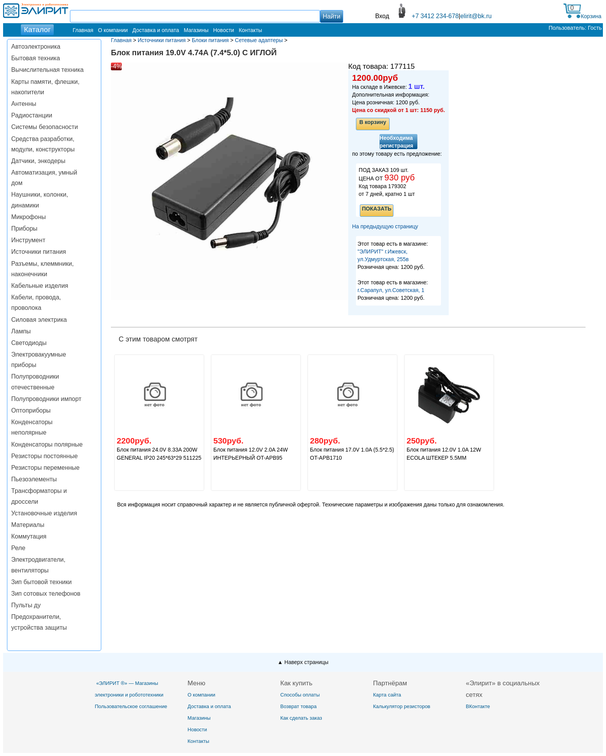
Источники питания (38, 251)
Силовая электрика (39, 319)
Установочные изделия (44, 513)
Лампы (21, 331)
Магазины (196, 30)
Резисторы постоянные (44, 456)
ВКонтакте (478, 706)
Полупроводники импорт (46, 399)
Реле (18, 548)
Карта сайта (387, 695)
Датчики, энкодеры (38, 161)
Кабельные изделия (39, 285)
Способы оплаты (300, 695)
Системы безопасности (44, 127)
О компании (113, 30)
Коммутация (28, 536)
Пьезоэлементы (34, 479)
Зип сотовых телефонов (45, 593)
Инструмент (28, 240)
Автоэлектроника (35, 46)
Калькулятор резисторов (401, 706)
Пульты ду (26, 605)
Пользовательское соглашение (131, 706)
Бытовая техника (35, 58)
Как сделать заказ (301, 718)
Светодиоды (29, 343)
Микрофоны (28, 217)
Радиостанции (31, 115)
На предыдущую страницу (385, 226)
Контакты (250, 30)
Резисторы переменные (45, 467)
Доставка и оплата (156, 30)
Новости (223, 30)
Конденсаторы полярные (47, 444)
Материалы (27, 525)
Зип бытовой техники (41, 582)
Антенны (23, 103)
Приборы (24, 228)
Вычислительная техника (47, 69)
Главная (83, 30)
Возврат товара (298, 706)
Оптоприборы (31, 410)
